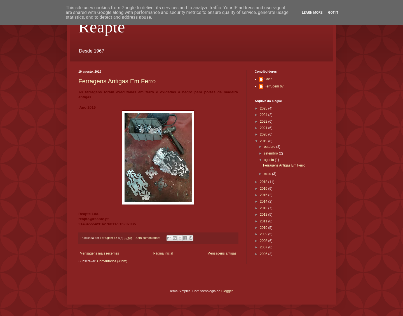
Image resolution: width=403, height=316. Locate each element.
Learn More (312, 13)
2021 (264, 128)
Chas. (268, 79)
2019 (264, 141)
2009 (264, 234)
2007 (264, 247)
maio (268, 174)
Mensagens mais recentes (99, 253)
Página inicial (163, 253)
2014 (264, 201)
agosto (269, 160)
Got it (333, 13)
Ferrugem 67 (274, 86)
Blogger (227, 291)
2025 (264, 108)
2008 (264, 241)
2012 (264, 215)
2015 (264, 195)
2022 (264, 121)
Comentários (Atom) (112, 261)
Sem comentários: (148, 237)
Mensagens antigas (221, 253)
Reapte (101, 27)
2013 (264, 208)
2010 (264, 228)
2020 (264, 134)
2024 (264, 115)
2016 (264, 189)
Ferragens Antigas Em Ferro (117, 81)
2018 (264, 182)
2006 (264, 254)
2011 (264, 221)
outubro (270, 147)
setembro (271, 153)
